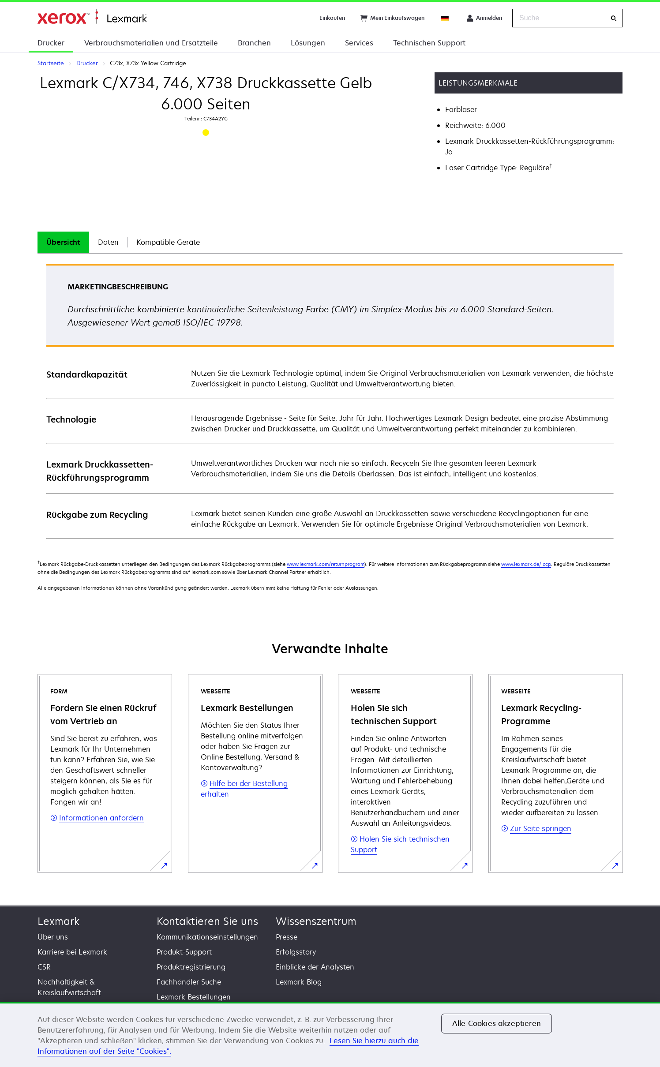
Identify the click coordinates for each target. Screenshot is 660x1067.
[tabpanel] (330, 401)
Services (359, 43)
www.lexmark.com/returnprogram (325, 564)
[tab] (63, 242)
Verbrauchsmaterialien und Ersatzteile (151, 43)
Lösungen (308, 43)
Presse (286, 937)
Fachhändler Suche (189, 982)
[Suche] (613, 18)
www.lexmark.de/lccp (526, 564)
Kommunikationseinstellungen (207, 937)
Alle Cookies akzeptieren (496, 1023)
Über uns (53, 937)
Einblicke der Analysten (315, 967)
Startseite (92, 16)
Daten (108, 242)
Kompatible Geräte (168, 242)
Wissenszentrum (316, 921)
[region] (330, 1034)
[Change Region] (445, 18)
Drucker (51, 43)
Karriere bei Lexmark (72, 952)
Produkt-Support (184, 952)
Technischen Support (429, 43)
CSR (44, 967)
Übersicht (63, 242)
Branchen (254, 43)
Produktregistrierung (191, 967)
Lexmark (58, 921)
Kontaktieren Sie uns (207, 921)
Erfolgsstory (296, 952)
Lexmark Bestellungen (194, 997)
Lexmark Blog (299, 982)
